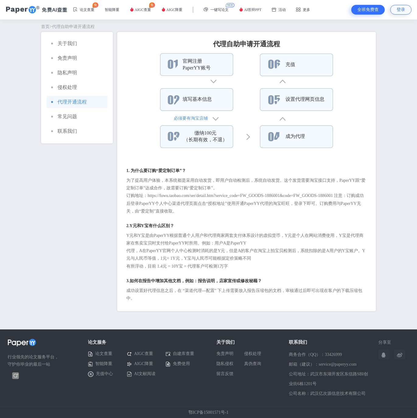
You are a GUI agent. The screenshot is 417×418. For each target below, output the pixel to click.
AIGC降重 (172, 9)
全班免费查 (368, 9)
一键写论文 (216, 9)
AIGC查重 (140, 7)
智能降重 (112, 10)
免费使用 (178, 364)
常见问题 (64, 116)
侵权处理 (64, 87)
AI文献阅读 (141, 374)
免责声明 (64, 58)
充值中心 (100, 374)
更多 (303, 9)
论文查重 (83, 7)
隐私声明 (64, 72)
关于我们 (64, 43)
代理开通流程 (69, 101)
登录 (401, 9)
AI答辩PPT (250, 9)
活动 (279, 9)
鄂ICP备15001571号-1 (208, 412)
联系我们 (64, 131)
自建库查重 (180, 354)
